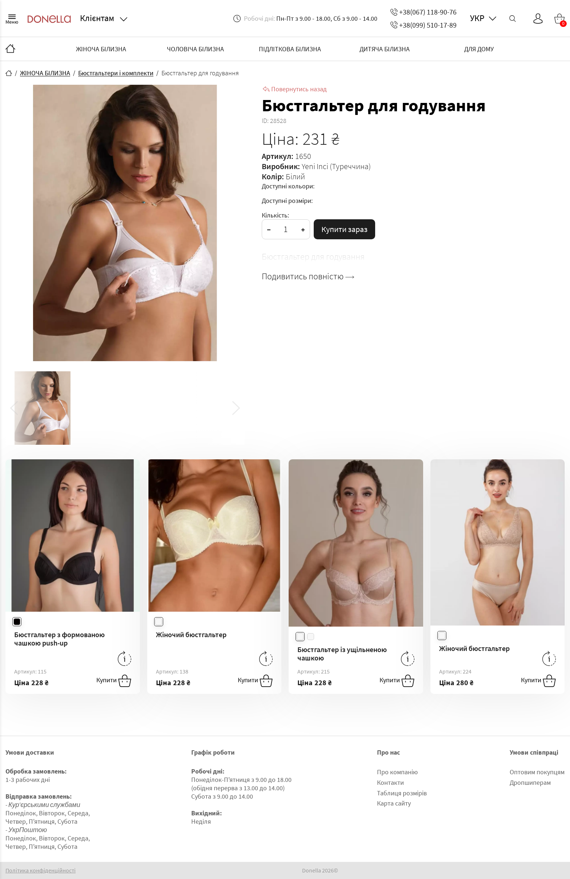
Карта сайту (394, 803)
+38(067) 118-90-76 (423, 11)
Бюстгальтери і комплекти (115, 73)
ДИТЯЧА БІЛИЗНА (385, 49)
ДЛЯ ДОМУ (479, 49)
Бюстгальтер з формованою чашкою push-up (59, 638)
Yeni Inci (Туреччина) (336, 166)
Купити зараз (344, 229)
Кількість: (275, 215)
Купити (113, 681)
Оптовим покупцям (537, 772)
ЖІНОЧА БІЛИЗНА (101, 49)
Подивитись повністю (308, 276)
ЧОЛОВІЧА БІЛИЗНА (195, 49)
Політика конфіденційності (40, 870)
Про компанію (397, 772)
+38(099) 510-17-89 (423, 24)
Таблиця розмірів (402, 793)
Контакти (390, 782)
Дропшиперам (530, 782)
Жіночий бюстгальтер (191, 634)
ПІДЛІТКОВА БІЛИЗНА (290, 49)
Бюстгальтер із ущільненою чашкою (342, 653)
